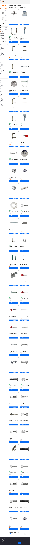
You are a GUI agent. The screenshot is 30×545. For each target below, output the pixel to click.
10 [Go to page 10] (23, 533)
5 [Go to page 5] (16, 533)
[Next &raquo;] (11, 535)
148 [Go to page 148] (27, 533)
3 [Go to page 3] (13, 533)
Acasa (1, 3)
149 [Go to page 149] (9, 535)
